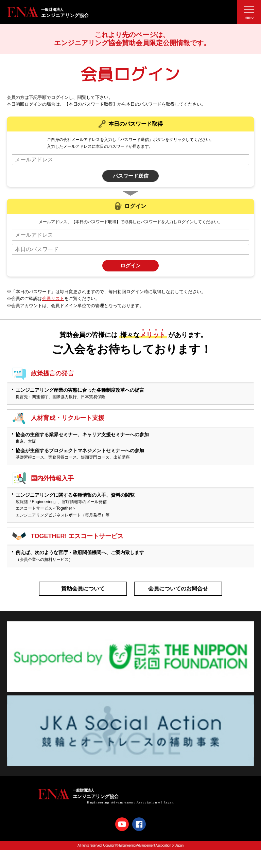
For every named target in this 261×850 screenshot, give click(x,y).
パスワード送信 (131, 176)
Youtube (122, 824)
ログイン (130, 265)
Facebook (139, 824)
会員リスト (53, 298)
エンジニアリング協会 (134, 12)
